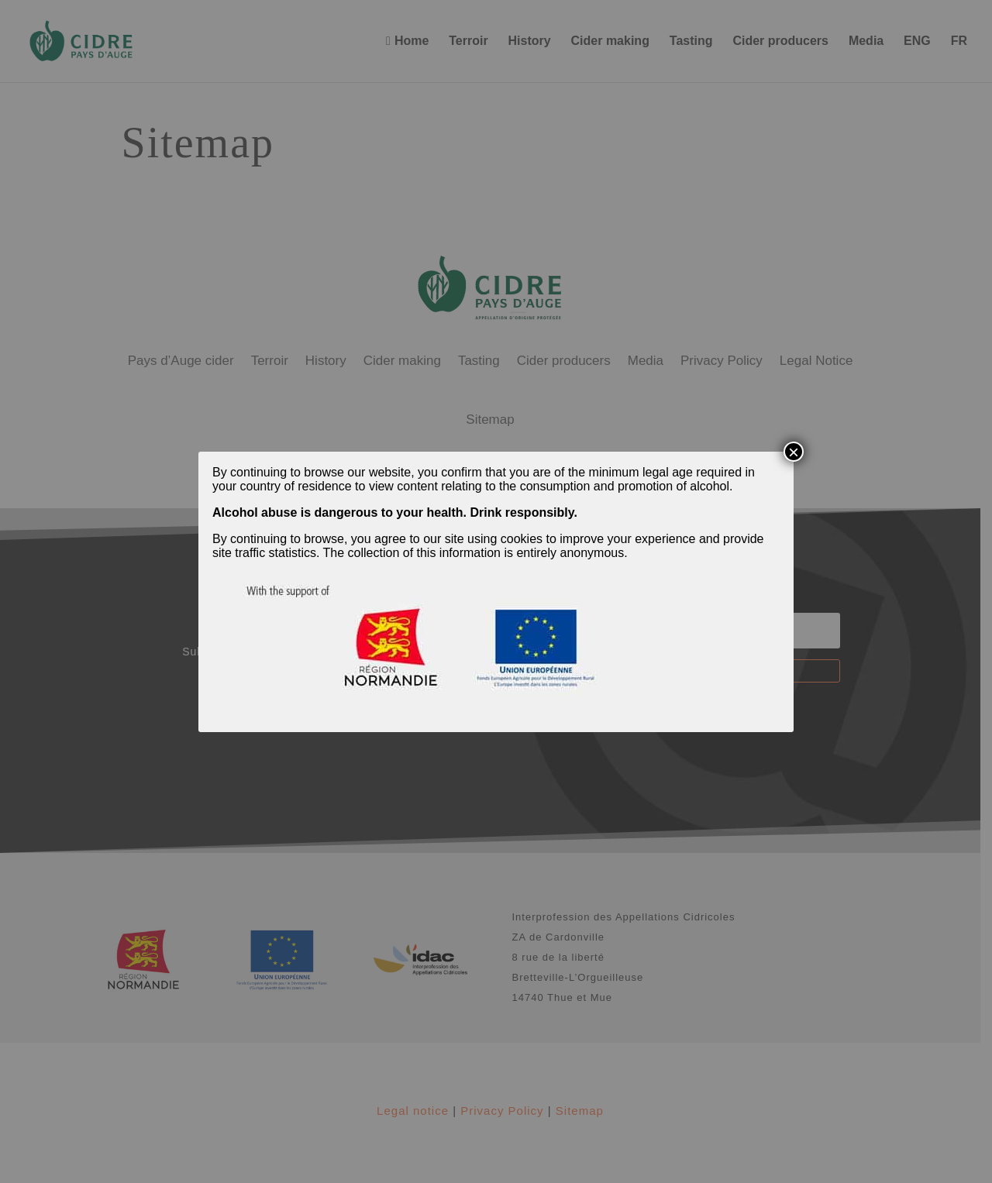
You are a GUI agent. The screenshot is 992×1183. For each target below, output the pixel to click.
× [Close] (793, 452)
